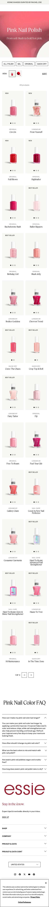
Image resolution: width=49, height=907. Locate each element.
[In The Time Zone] (36, 660)
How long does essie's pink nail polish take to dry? (24, 769)
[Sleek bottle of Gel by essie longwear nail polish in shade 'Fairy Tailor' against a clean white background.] (13, 388)
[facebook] (20, 874)
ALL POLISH (9, 64)
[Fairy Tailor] (13, 415)
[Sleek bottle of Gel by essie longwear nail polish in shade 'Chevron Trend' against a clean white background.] (36, 293)
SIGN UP (5, 817)
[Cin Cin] (13, 131)
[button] (24, 675)
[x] (24, 874)
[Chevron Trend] (36, 320)
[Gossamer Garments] (13, 559)
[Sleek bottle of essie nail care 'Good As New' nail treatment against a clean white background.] (36, 483)
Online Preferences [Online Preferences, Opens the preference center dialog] (24, 902)
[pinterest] (34, 874)
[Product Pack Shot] (13, 483)
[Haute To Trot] (36, 611)
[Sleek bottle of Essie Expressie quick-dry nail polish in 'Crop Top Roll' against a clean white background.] (36, 341)
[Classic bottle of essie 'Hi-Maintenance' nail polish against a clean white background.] (13, 633)
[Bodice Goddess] (13, 320)
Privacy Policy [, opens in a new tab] (35, 897)
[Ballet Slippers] (36, 225)
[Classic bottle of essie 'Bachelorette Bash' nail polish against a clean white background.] (13, 199)
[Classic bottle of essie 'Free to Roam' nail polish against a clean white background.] (13, 435)
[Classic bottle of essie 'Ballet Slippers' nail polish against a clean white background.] (36, 199)
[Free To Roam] (13, 462)
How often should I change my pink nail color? (24, 743)
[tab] (10, 123)
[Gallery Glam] (13, 509)
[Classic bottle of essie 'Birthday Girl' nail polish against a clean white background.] (13, 246)
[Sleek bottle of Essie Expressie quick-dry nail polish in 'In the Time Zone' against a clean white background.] (36, 633)
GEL (19, 64)
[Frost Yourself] (36, 131)
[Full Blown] (13, 178)
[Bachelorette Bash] (13, 225)
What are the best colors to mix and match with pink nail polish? (24, 751)
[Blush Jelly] (36, 273)
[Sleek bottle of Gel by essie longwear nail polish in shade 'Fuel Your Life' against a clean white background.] (36, 435)
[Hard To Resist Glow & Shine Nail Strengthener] (13, 612)
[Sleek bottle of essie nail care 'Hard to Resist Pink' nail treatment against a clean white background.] (13, 584)
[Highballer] (36, 178)
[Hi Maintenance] (13, 660)
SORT (44, 74)
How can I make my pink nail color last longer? (24, 717)
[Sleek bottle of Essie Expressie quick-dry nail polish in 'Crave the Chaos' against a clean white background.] (13, 341)
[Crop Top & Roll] (36, 367)
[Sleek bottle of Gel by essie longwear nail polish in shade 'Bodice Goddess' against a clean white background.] (13, 293)
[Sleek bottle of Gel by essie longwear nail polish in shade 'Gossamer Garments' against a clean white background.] (13, 532)
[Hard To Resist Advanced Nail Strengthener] (36, 561)
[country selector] (24, 864)
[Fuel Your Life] (36, 462)
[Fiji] (36, 415)
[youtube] (29, 874)
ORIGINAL (29, 64)
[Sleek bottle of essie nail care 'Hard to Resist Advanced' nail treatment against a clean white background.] (36, 532)
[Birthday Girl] (13, 273)
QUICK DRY (42, 64)
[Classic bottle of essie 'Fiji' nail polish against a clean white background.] (36, 388)
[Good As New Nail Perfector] (36, 510)
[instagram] (15, 874)
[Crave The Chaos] (13, 367)
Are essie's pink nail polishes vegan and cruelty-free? (24, 760)
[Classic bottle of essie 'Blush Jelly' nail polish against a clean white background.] (36, 246)
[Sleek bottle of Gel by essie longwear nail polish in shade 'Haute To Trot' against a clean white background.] (36, 584)
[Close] (46, 883)
